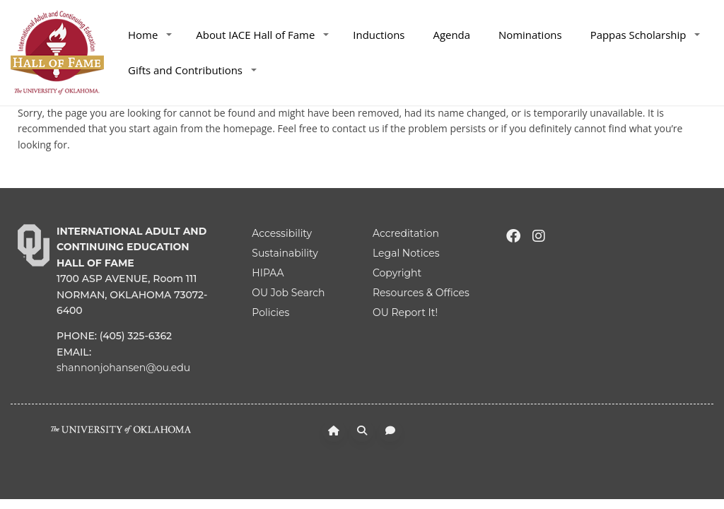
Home (150, 35)
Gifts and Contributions (192, 70)
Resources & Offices (421, 292)
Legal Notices (406, 253)
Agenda (451, 35)
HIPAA (268, 273)
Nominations (530, 35)
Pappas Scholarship (645, 35)
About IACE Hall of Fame (262, 35)
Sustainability (284, 253)
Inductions (378, 35)
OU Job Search (288, 292)
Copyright (397, 273)
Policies (270, 312)
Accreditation (406, 233)
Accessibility (282, 233)
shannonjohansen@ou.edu (123, 367)
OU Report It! (405, 312)
